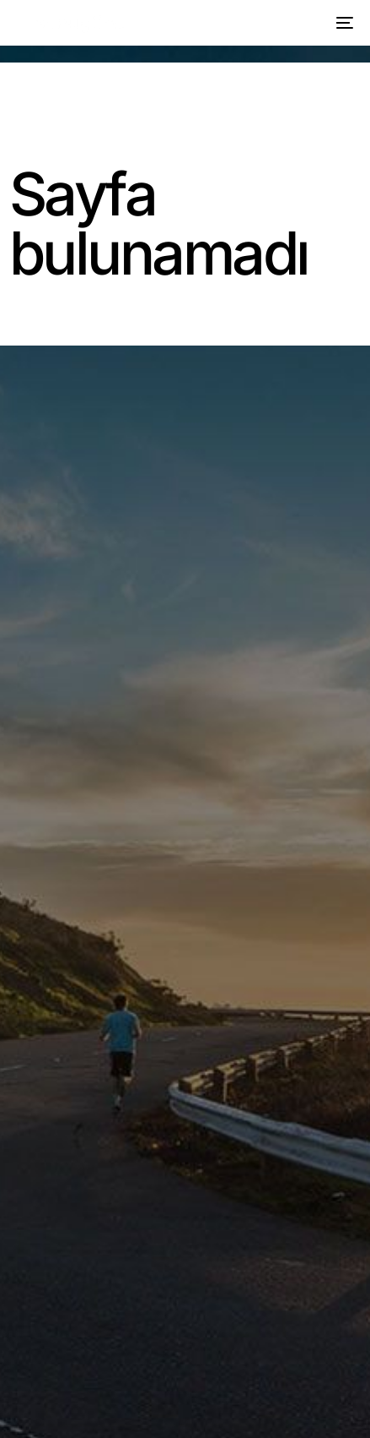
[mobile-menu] (342, 23)
